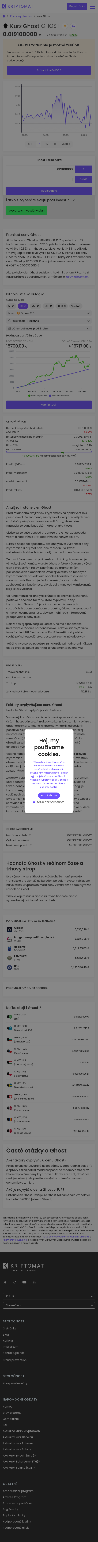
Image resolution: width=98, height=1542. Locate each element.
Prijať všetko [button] (49, 795)
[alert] (49, 771)
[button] (49, 802)
